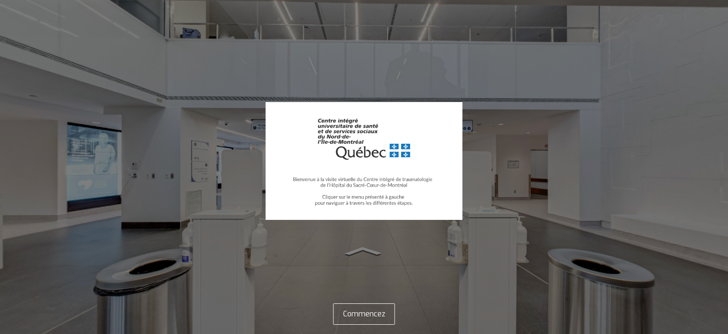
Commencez (364, 314)
